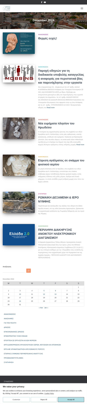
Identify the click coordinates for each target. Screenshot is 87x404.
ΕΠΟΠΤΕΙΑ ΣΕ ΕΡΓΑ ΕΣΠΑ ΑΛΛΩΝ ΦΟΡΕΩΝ (20, 340)
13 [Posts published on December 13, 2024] (55, 294)
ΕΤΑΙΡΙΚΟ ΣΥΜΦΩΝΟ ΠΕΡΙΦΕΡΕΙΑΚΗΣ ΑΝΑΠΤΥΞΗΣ (23, 354)
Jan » (46, 308)
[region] (43, 393)
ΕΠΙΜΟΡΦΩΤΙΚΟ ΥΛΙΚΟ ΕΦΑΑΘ (15, 336)
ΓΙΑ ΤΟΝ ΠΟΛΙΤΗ (10, 323)
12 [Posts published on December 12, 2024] (44, 294)
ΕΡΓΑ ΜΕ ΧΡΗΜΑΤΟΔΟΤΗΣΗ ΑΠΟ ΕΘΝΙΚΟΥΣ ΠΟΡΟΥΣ (24, 349)
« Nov (41, 308)
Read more (51, 107)
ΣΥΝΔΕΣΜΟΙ (8, 381)
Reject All (43, 399)
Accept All (71, 399)
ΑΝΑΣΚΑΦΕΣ (8, 319)
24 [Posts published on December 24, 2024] (20, 301)
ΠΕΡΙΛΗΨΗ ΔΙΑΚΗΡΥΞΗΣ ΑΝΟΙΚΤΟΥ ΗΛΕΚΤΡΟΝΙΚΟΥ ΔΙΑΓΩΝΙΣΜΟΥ (57, 233)
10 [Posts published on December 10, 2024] (20, 294)
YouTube (45, 2)
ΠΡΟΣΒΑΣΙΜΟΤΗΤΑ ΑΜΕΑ (13, 358)
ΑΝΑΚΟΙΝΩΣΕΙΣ (43, 34)
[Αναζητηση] (28, 271)
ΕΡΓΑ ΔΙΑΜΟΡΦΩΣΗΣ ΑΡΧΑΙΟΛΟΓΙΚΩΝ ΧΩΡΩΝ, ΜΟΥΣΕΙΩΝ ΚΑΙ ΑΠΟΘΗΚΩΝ (32, 345)
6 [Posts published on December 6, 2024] (55, 291)
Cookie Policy (49, 393)
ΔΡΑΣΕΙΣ (7, 327)
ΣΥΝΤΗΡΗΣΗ (42, 194)
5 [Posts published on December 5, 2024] (44, 291)
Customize (16, 399)
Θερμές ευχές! (47, 38)
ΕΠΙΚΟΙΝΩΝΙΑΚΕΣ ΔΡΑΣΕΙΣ (14, 332)
